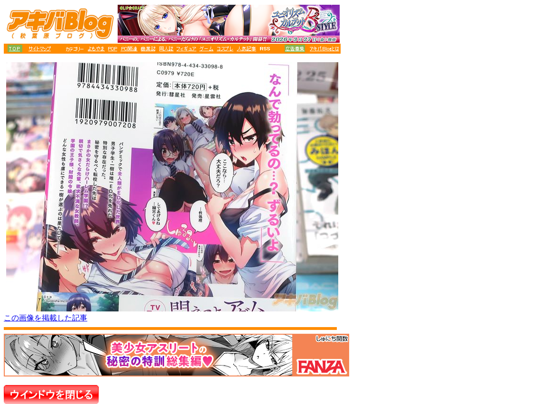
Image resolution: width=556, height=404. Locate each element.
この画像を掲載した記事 (45, 318)
